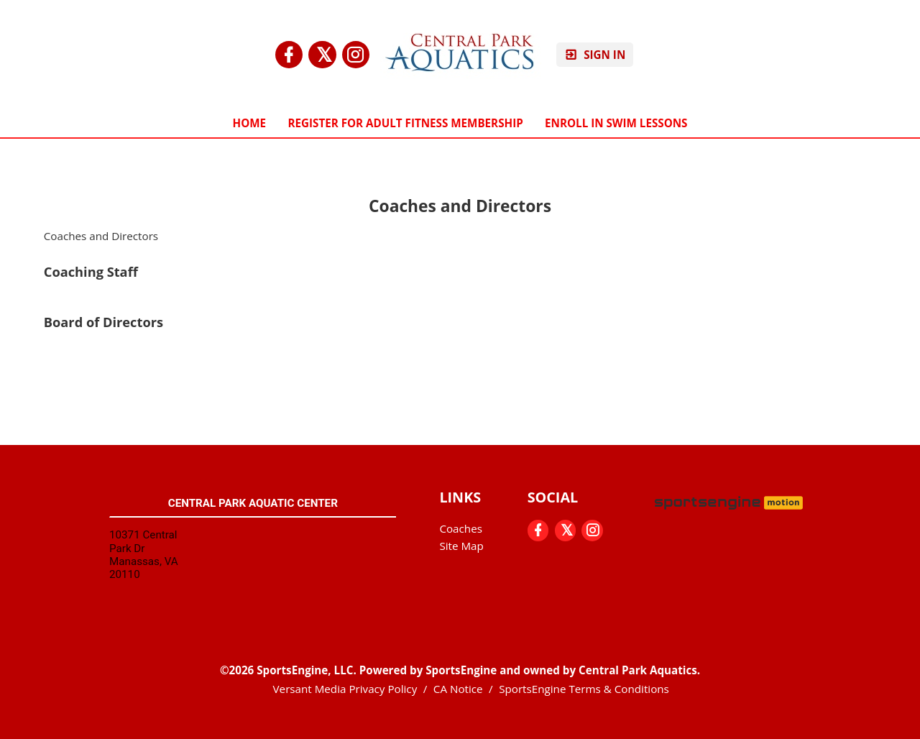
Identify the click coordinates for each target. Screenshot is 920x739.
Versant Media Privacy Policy (345, 688)
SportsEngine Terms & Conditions (584, 688)
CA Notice (458, 688)
